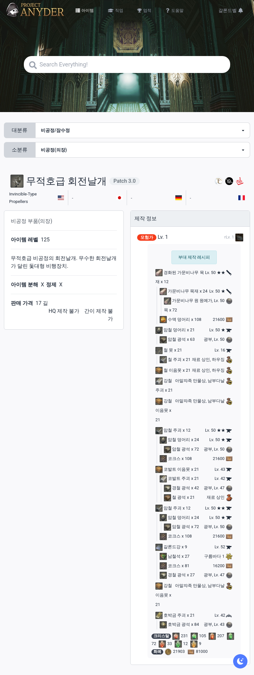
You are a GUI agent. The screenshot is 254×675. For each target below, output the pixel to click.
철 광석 (175, 497)
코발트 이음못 (172, 469)
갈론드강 (168, 546)
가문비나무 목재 (179, 291)
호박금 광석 (175, 624)
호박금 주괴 (170, 615)
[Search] (127, 64)
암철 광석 (173, 339)
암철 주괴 (168, 430)
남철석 (170, 556)
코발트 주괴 (175, 478)
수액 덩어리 (175, 319)
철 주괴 (171, 359)
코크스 (170, 458)
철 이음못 (168, 370)
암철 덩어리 (170, 329)
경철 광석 (177, 487)
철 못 (164, 350)
